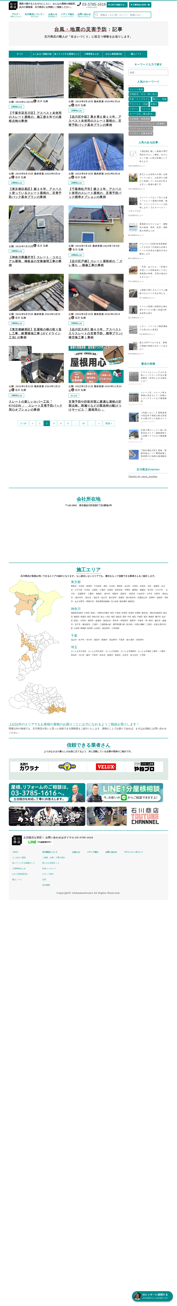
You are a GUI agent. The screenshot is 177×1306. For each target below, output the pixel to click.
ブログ (16, 15)
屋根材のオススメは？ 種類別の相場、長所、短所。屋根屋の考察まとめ (154, 227)
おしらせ (74, 395)
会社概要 (46, 885)
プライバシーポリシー (133, 852)
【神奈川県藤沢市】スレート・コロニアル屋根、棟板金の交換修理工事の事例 (35, 261)
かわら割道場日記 (20, 874)
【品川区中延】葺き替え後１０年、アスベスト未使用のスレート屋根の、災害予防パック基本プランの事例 (95, 120)
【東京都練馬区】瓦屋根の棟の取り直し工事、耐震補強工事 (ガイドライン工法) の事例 (35, 333)
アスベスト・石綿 (138, 104)
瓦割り (154, 104)
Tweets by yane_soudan (143, 476)
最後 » (108, 423)
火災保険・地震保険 (139, 119)
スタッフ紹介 (48, 874)
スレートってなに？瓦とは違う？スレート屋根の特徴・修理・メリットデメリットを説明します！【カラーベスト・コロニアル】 (148, 204)
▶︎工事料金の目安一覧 (140, 5)
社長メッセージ (49, 868)
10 (83, 423)
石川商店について (35, 15)
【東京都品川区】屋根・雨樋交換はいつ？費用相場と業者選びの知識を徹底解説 (154, 453)
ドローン (134, 109)
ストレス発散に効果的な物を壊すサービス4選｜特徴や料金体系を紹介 (154, 309)
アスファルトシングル (140, 128)
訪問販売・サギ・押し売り (143, 94)
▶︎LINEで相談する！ (117, 5)
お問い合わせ (84, 15)
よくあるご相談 (19, 857)
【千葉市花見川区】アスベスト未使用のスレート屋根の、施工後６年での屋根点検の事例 (35, 117)
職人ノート (17, 879)
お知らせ (53, 15)
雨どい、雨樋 (160, 99)
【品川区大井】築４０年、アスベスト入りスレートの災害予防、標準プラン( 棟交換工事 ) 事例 (96, 333)
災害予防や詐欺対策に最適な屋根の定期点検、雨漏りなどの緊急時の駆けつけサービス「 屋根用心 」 (95, 405)
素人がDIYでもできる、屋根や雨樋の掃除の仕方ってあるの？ (154, 345)
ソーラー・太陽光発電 (140, 133)
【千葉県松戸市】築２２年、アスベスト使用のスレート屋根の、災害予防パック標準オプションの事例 (95, 193)
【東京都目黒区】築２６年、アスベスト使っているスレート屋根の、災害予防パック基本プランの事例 (35, 193)
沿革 (44, 879)
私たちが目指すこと (50, 863)
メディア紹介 (67, 15)
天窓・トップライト (139, 99)
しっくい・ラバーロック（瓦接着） (147, 123)
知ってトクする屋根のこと (23, 863)
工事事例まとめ (16, 107)
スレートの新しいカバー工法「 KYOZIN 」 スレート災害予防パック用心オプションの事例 (36, 405)
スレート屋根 (136, 89)
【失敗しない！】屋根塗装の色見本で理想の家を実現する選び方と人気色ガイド (154, 416)
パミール (146, 109)
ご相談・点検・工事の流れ (53, 857)
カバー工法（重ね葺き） (142, 114)
